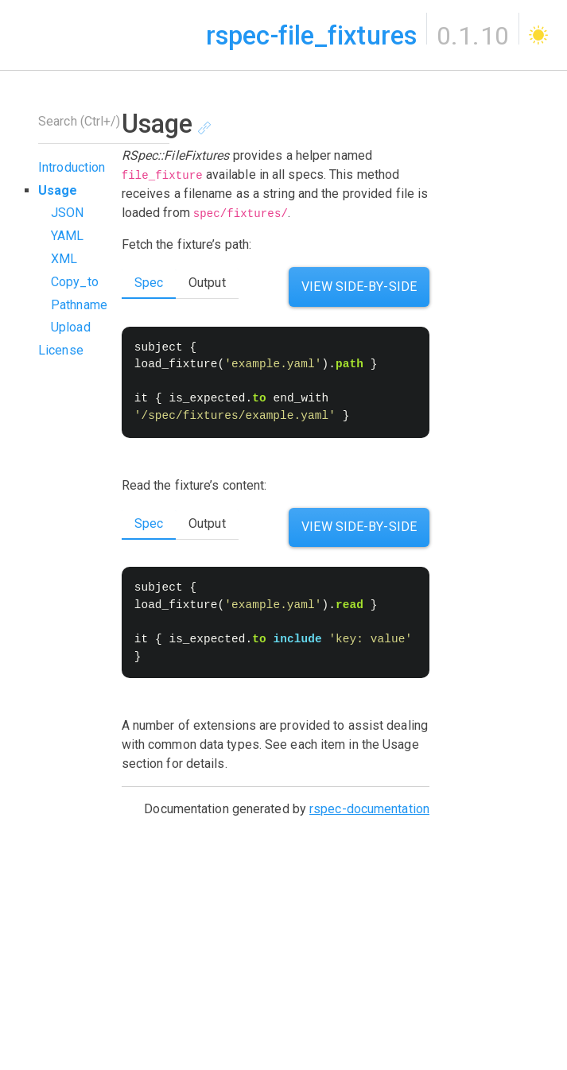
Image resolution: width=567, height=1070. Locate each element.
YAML (67, 235)
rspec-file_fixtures (311, 36)
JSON (67, 212)
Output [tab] (207, 282)
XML (64, 258)
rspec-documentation (369, 808)
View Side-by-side (359, 286)
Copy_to (75, 281)
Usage (58, 190)
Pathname (79, 304)
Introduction (71, 167)
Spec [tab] (148, 523)
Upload (71, 327)
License (60, 350)
